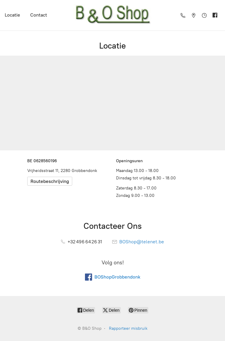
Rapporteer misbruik (128, 328)
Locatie (12, 15)
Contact (38, 15)
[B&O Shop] (112, 15)
